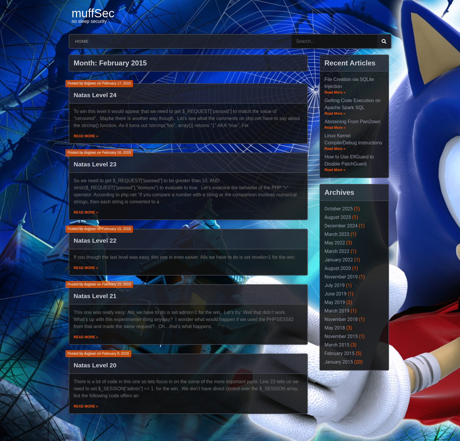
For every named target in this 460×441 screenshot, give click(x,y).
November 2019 (341, 277)
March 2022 (336, 251)
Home (81, 41)
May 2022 (334, 243)
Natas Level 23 (95, 164)
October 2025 (338, 209)
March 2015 (336, 345)
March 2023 (336, 234)
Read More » (86, 136)
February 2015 (339, 353)
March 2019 (336, 311)
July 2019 (334, 285)
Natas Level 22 (95, 240)
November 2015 (341, 336)
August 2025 (337, 217)
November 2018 (341, 319)
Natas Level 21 (95, 296)
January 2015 (338, 362)
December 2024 (341, 226)
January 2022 (338, 260)
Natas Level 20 (95, 365)
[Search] (384, 41)
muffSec (93, 13)
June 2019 (335, 294)
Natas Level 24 (95, 95)
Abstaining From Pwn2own (352, 121)
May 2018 (334, 328)
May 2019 (334, 302)
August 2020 (337, 268)
